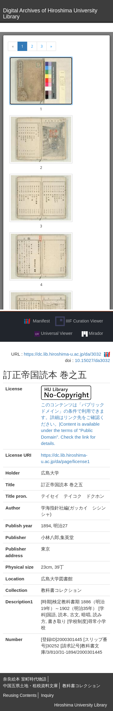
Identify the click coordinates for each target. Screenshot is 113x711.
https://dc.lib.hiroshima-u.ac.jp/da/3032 (62, 354)
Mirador (92, 333)
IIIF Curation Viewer (79, 321)
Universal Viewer (53, 333)
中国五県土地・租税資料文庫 (30, 685)
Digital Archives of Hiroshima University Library (50, 14)
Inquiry (47, 695)
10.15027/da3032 (92, 360)
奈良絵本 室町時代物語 (24, 679)
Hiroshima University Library (80, 705)
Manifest (41, 320)
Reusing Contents (19, 695)
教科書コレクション (81, 685)
